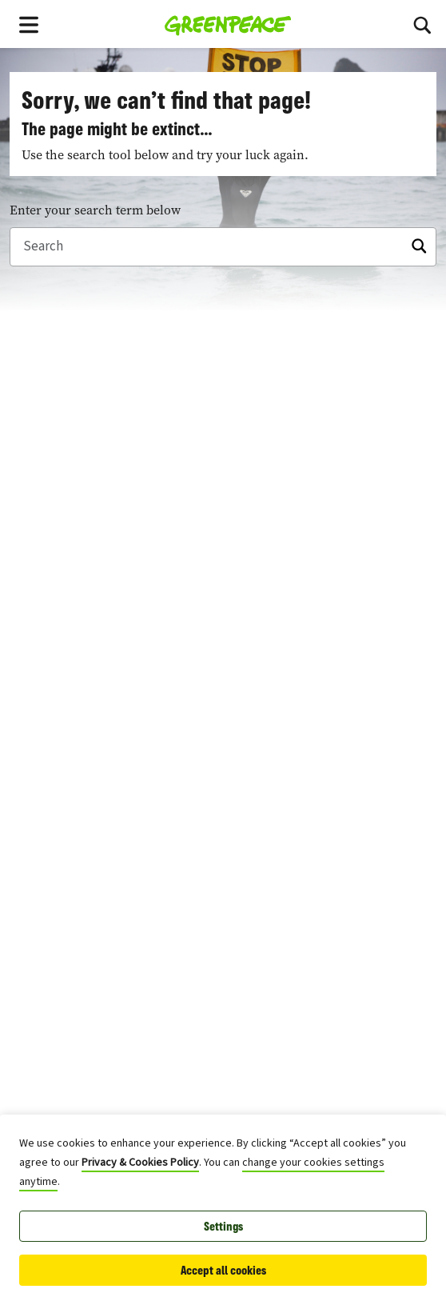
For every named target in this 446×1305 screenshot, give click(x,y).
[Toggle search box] (422, 24)
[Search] (223, 247)
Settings (223, 1226)
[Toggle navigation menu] (29, 24)
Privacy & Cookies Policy (140, 1163)
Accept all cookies (223, 1270)
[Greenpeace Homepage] (228, 24)
